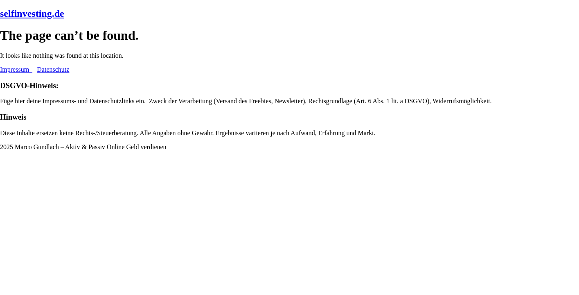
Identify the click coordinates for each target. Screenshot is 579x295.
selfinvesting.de (32, 13)
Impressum (16, 69)
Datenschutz (53, 69)
